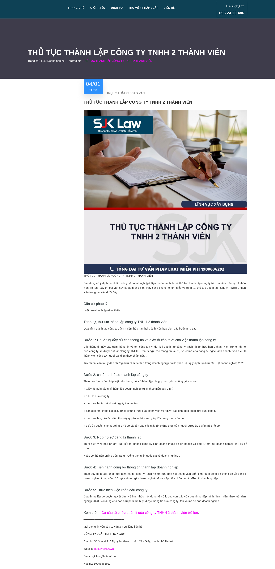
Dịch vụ (117, 7)
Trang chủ (76, 7)
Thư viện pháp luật (143, 7)
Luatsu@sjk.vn (235, 6)
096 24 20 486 (231, 13)
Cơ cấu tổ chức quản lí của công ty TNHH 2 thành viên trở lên (149, 513)
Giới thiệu (97, 7)
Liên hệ (169, 7)
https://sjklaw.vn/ (104, 548)
